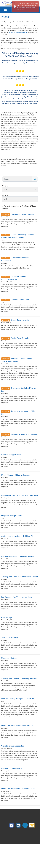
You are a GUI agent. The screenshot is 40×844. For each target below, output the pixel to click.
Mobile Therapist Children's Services (15, 475)
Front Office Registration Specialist (24, 434)
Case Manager (6, 617)
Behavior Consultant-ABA (11, 768)
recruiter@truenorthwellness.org (18, 32)
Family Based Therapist (20, 338)
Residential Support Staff (11, 455)
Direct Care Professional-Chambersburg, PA (18, 789)
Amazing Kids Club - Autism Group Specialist (19, 678)
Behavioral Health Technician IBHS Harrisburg (19, 495)
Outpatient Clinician (9, 658)
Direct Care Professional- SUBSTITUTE (17, 725)
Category (5, 186)
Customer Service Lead (20, 300)
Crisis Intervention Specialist (12, 746)
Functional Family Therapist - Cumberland (17, 699)
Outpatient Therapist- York (11, 516)
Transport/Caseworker (9, 638)
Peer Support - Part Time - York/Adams (16, 597)
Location (5, 195)
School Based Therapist (20, 320)
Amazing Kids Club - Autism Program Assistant (19, 577)
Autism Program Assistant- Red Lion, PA (17, 536)
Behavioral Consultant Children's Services (17, 556)
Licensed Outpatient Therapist (22, 214)
